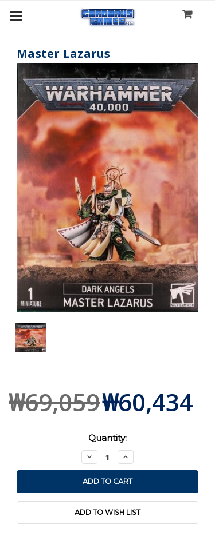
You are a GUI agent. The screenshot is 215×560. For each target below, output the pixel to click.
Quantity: (107, 437)
